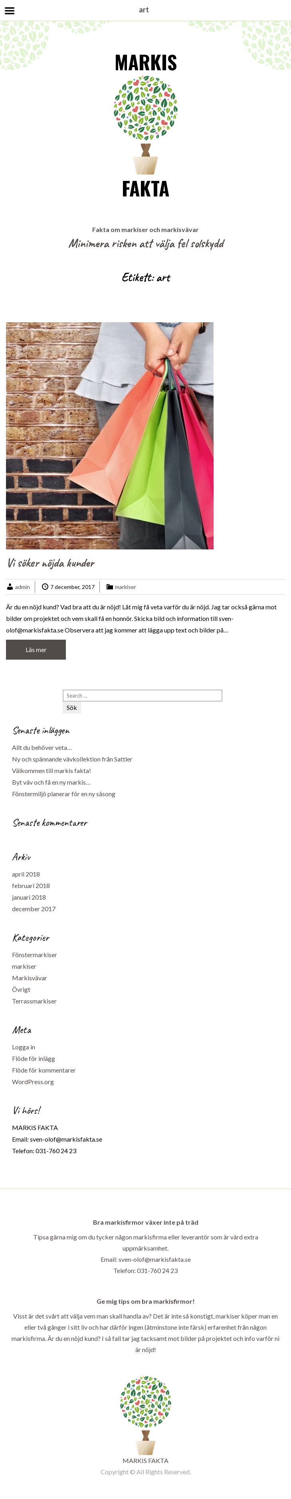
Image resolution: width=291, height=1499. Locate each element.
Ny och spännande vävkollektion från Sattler (72, 759)
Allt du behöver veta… (42, 747)
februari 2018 (31, 885)
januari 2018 (29, 897)
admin (22, 586)
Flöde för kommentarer (44, 1070)
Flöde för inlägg (33, 1058)
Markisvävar (29, 977)
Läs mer (36, 649)
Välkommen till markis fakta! (51, 770)
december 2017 (33, 908)
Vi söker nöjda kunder (50, 562)
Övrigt (21, 989)
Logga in (23, 1047)
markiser (125, 586)
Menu (10, 10)
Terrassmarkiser (34, 1001)
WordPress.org (33, 1081)
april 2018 (26, 874)
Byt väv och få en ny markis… (51, 782)
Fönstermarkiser (34, 954)
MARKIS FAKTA (146, 125)
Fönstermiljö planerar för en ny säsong (63, 793)
